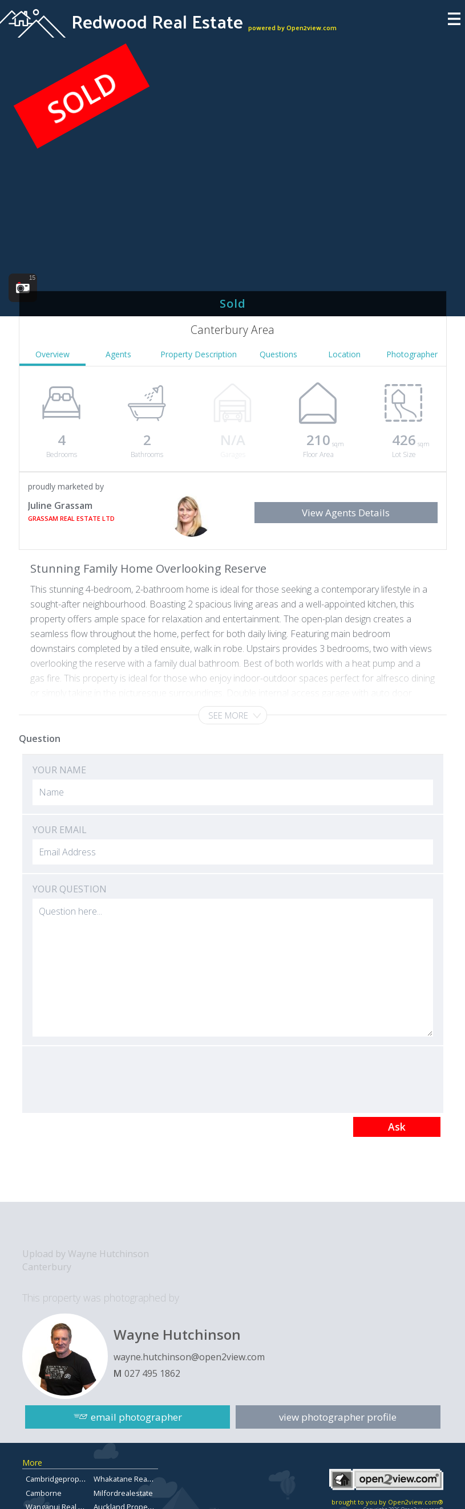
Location (344, 354)
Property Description (198, 354)
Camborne (44, 1493)
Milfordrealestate (123, 1493)
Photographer (412, 354)
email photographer (136, 1417)
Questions (278, 354)
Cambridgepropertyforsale (71, 1479)
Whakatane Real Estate (133, 1479)
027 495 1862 (152, 1373)
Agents (118, 354)
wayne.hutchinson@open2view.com (189, 1357)
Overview (52, 354)
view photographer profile (338, 1417)
